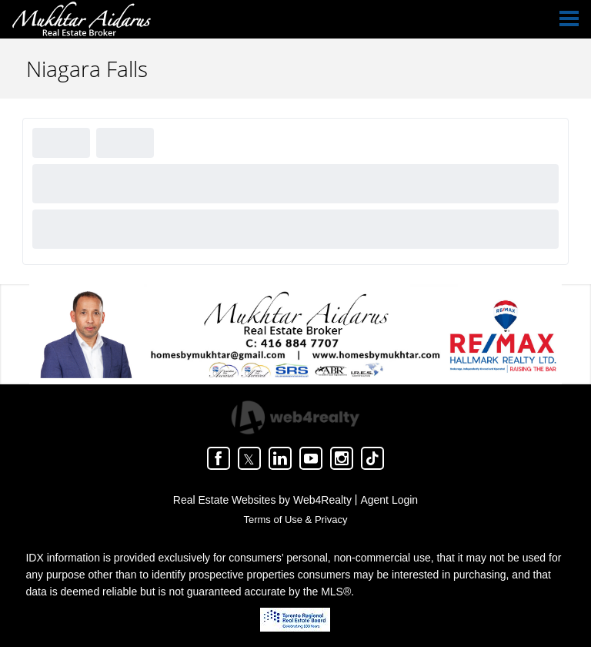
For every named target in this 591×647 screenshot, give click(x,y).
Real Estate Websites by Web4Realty (262, 500)
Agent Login (389, 500)
